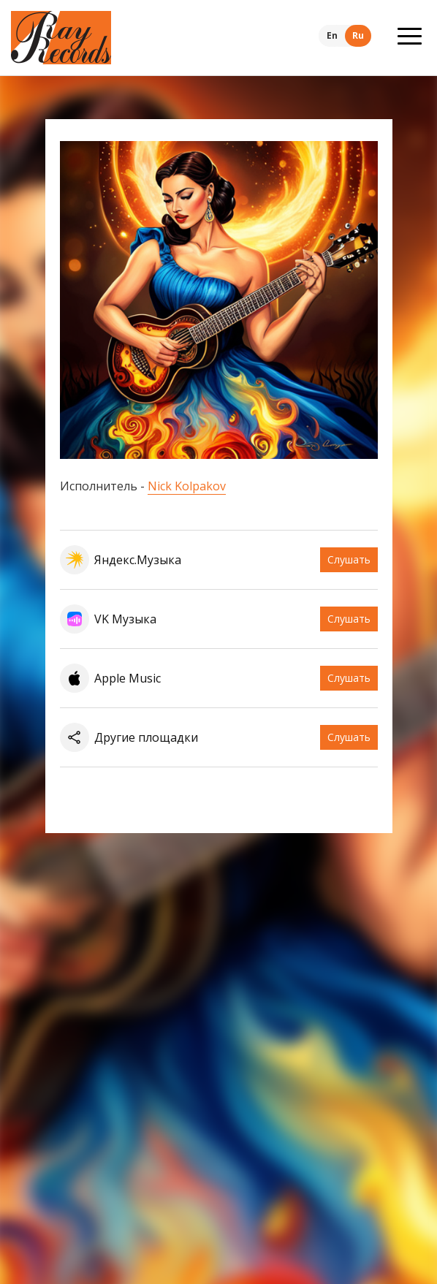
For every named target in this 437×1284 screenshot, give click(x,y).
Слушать (348, 559)
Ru (358, 35)
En (332, 35)
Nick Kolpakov (187, 486)
